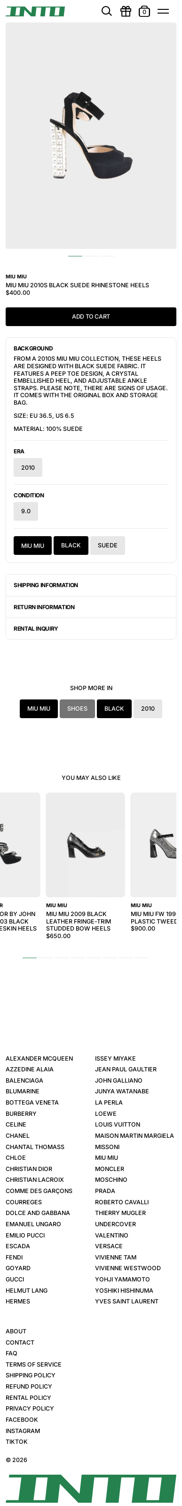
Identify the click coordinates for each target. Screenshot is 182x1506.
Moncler (109, 1168)
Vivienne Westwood (128, 1268)
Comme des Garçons (39, 1190)
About (16, 1331)
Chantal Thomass (35, 1146)
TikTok (17, 1441)
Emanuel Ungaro (33, 1224)
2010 (28, 467)
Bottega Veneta (32, 1102)
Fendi (14, 1257)
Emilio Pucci (25, 1235)
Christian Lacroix (35, 1179)
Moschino (111, 1179)
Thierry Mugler (120, 1212)
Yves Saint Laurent (126, 1301)
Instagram (23, 1430)
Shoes (77, 708)
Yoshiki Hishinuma (124, 1290)
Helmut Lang (26, 1290)
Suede (108, 545)
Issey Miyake (115, 1058)
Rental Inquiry (36, 628)
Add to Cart (91, 316)
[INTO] (35, 11)
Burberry (21, 1113)
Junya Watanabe (122, 1091)
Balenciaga (24, 1080)
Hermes (18, 1301)
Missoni (107, 1146)
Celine (16, 1124)
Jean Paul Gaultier (126, 1069)
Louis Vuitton (117, 1124)
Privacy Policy (30, 1408)
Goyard (18, 1268)
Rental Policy (28, 1397)
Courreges (24, 1202)
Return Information (44, 607)
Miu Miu (32, 545)
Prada (105, 1190)
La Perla (109, 1102)
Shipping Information (46, 585)
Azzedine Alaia (30, 1069)
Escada (18, 1246)
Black (71, 545)
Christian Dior (29, 1168)
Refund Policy (29, 1386)
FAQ (11, 1353)
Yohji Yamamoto (122, 1279)
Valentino (111, 1235)
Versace (109, 1246)
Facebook (22, 1419)
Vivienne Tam (115, 1257)
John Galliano (118, 1080)
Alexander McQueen (39, 1058)
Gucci (15, 1279)
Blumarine (23, 1091)
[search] (106, 11)
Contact (20, 1342)
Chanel (18, 1135)
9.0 (26, 511)
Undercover (115, 1224)
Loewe (106, 1113)
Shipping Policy (30, 1375)
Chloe (16, 1157)
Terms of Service (34, 1364)
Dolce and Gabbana (38, 1212)
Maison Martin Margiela (134, 1135)
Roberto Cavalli (122, 1202)
